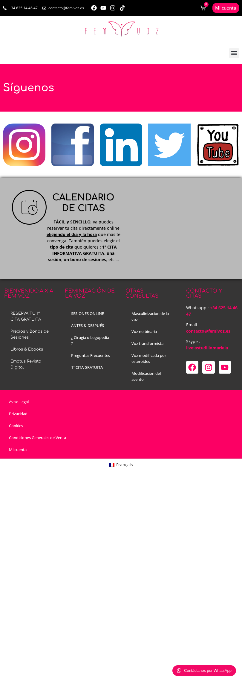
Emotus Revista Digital (25, 364)
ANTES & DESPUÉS (87, 325)
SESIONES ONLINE (87, 313)
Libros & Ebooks (26, 349)
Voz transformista (147, 343)
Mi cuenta (18, 449)
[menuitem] (121, 465)
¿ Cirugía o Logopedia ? (90, 340)
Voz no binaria (144, 331)
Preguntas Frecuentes (90, 355)
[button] (234, 53)
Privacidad (18, 413)
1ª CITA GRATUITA (87, 367)
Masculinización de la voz (150, 316)
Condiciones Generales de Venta (37, 437)
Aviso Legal (19, 401)
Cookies (16, 425)
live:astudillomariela (207, 348)
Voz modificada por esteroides (148, 358)
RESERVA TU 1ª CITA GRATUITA (25, 316)
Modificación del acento (146, 376)
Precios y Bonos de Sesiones (29, 334)
